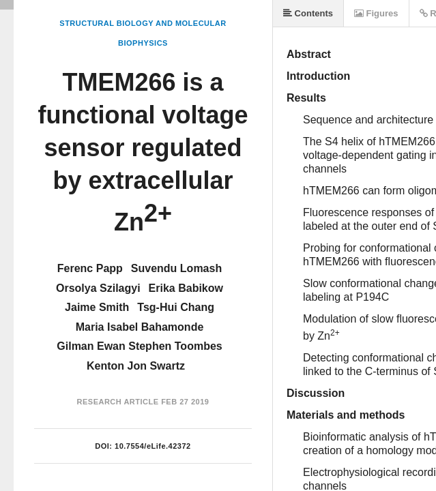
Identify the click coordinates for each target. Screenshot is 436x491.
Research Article (118, 402)
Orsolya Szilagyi (98, 288)
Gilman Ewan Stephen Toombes (139, 346)
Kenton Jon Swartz (136, 366)
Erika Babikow (186, 288)
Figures (376, 13)
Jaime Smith (97, 307)
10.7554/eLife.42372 (153, 446)
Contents (308, 13)
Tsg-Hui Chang (175, 307)
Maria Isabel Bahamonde (140, 327)
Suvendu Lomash (176, 268)
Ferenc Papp (90, 268)
